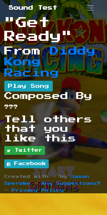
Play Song (28, 86)
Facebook (26, 164)
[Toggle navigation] (90, 8)
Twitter (25, 150)
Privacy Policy (38, 190)
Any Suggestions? (71, 183)
